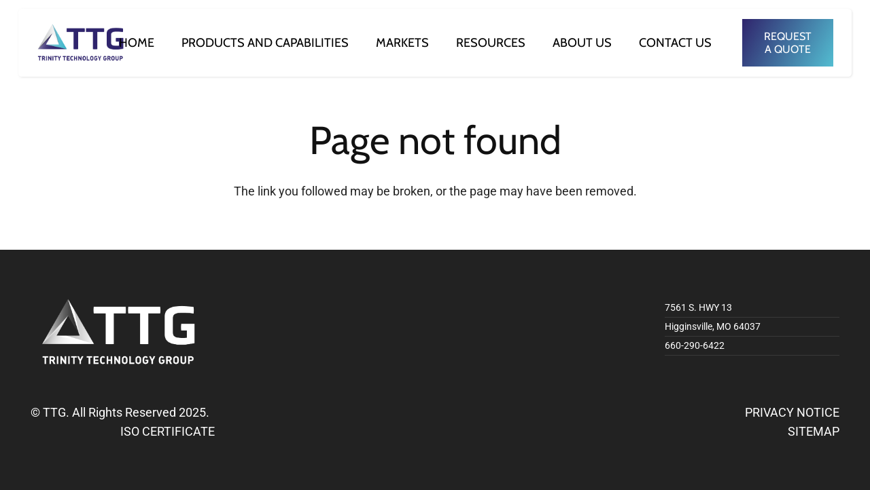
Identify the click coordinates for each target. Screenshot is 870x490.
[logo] (80, 43)
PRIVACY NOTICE (792, 412)
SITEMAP (813, 431)
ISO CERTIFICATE (167, 431)
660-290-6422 (695, 345)
